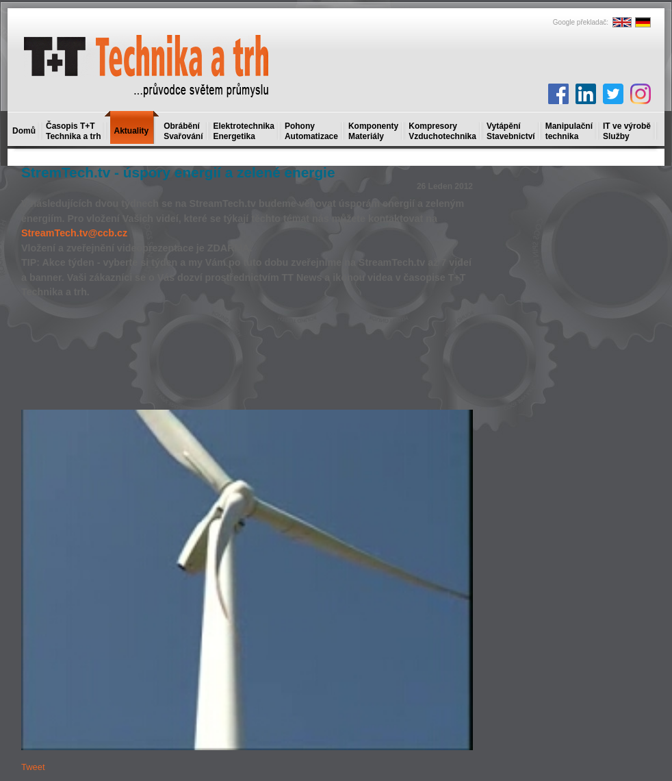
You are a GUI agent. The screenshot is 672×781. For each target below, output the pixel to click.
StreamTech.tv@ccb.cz (74, 232)
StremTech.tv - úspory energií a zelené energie (178, 172)
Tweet (33, 767)
